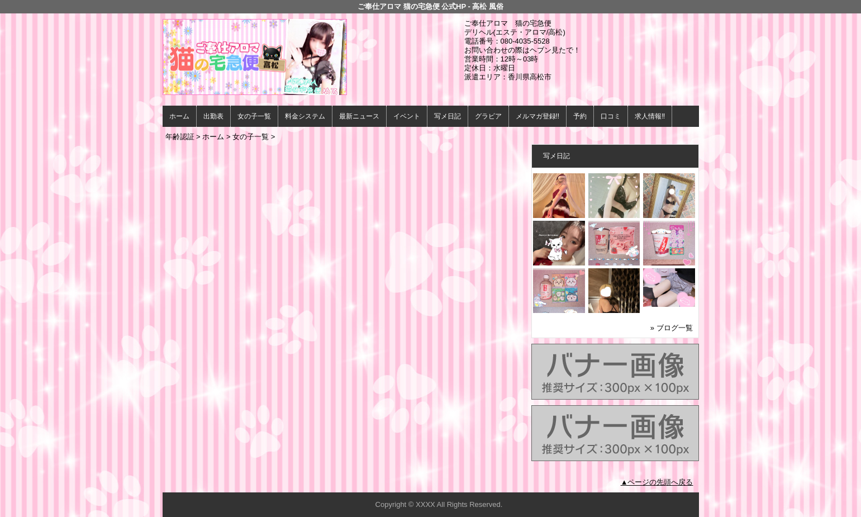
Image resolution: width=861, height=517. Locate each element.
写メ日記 (447, 116)
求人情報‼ (650, 116)
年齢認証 (179, 136)
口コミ (611, 116)
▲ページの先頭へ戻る (657, 482)
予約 (580, 116)
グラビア (488, 116)
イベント (406, 116)
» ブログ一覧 (671, 328)
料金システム (305, 116)
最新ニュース (359, 116)
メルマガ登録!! (538, 116)
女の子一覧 (254, 116)
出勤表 (213, 116)
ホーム (179, 116)
